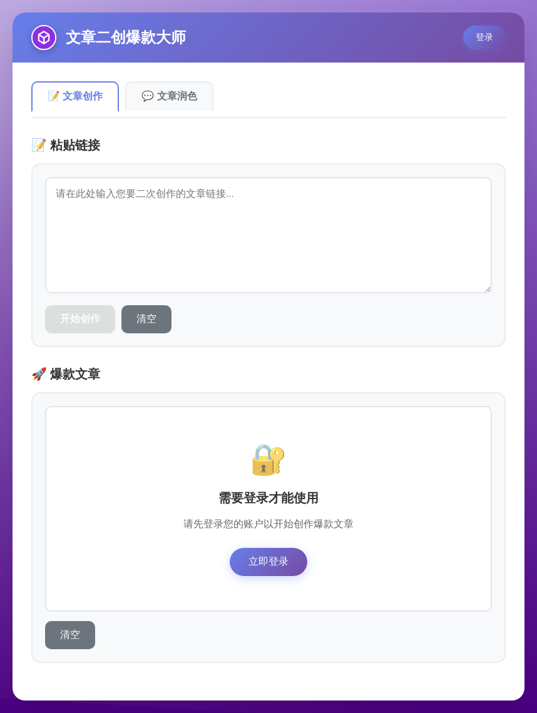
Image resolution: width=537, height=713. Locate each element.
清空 (146, 318)
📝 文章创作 (75, 96)
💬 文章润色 (169, 96)
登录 (484, 37)
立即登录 (268, 561)
